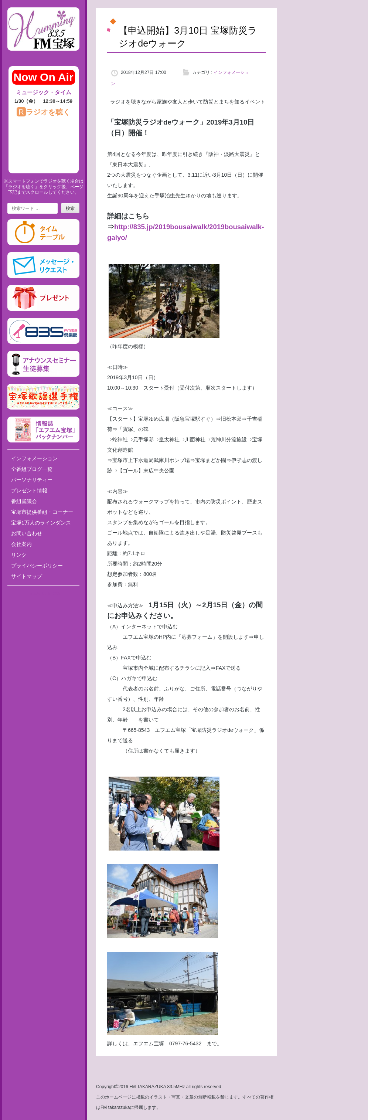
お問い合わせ (26, 533)
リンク (19, 555)
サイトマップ (26, 576)
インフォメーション (34, 458)
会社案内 (21, 544)
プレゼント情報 (29, 490)
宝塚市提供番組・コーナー (42, 512)
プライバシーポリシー (37, 566)
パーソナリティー (31, 480)
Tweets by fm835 (43, 593)
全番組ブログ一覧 (31, 469)
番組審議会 (24, 501)
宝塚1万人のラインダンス (41, 523)
